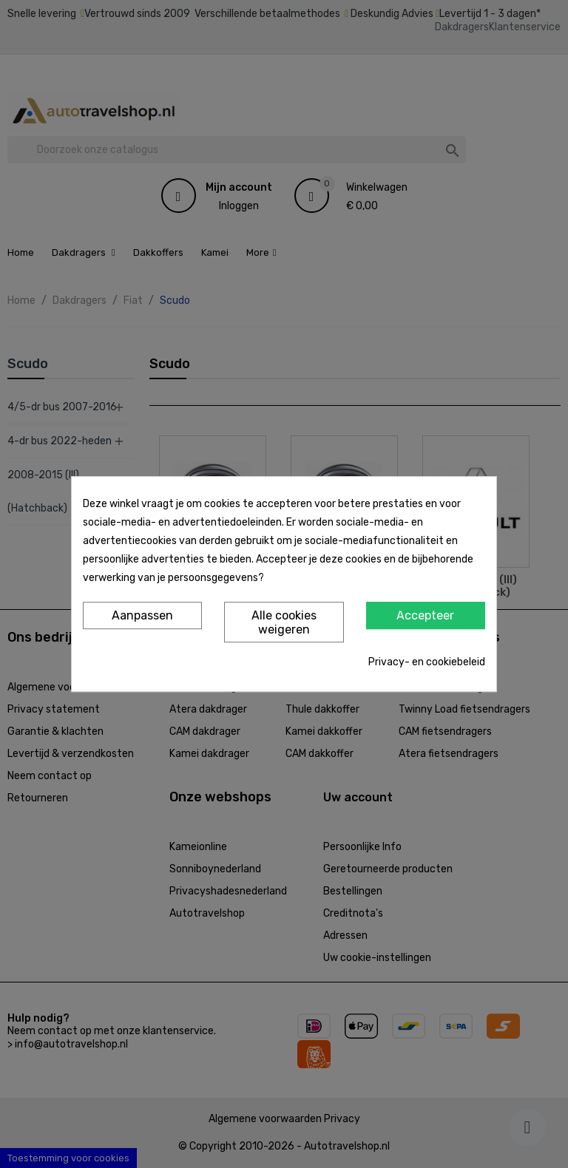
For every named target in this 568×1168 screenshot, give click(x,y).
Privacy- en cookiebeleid (426, 662)
